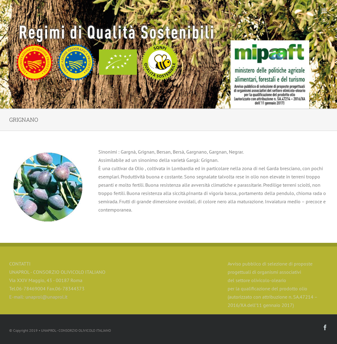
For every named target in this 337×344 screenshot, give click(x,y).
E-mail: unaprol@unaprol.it (38, 297)
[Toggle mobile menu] (324, 11)
